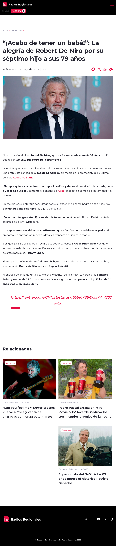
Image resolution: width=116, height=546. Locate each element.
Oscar (62, 190)
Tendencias (16, 30)
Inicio (5, 30)
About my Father (24, 177)
